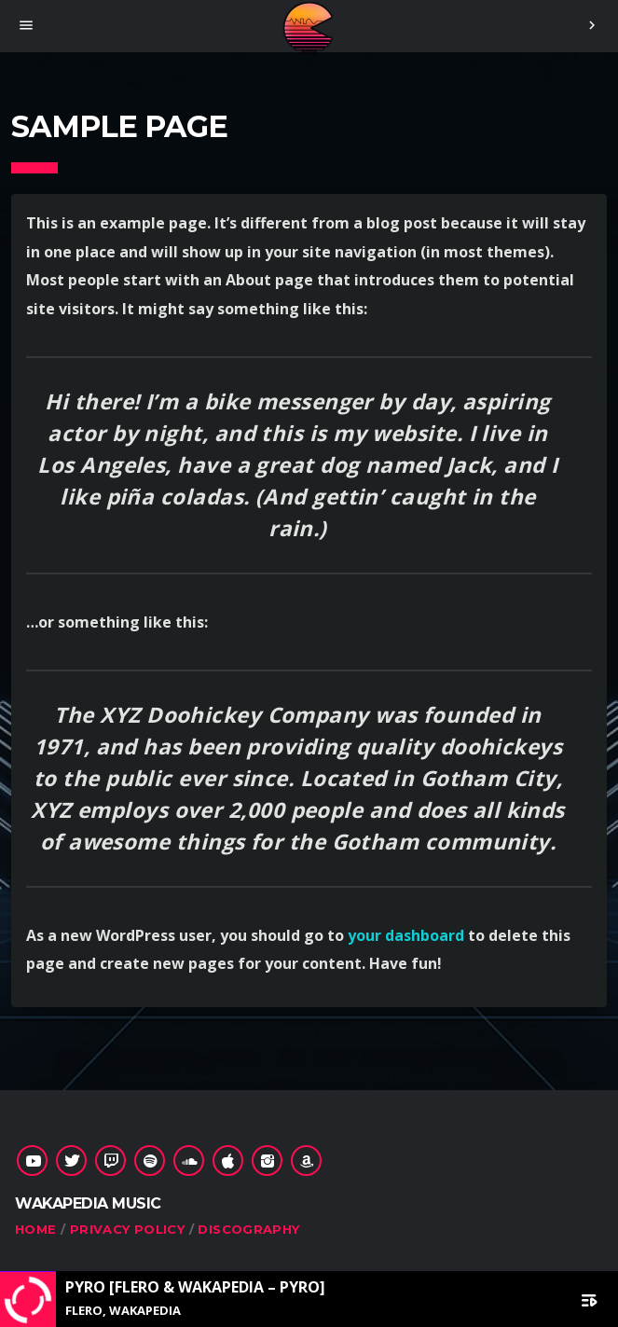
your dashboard (406, 935)
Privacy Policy (127, 1229)
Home (36, 1229)
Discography (248, 1229)
